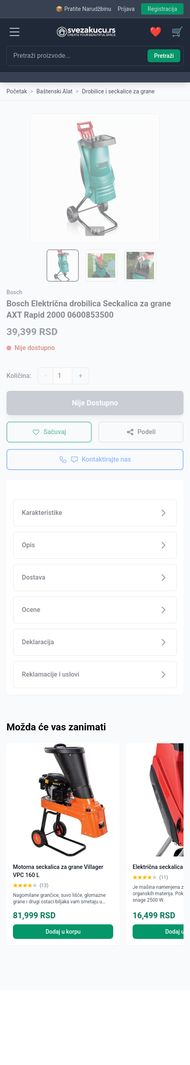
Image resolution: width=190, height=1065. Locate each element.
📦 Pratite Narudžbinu (83, 9)
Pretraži (164, 56)
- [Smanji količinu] (45, 376)
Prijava (126, 9)
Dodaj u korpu (63, 931)
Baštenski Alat (54, 91)
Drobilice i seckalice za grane (118, 91)
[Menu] (14, 32)
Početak (16, 91)
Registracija (162, 9)
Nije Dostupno (95, 403)
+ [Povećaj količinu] (80, 376)
